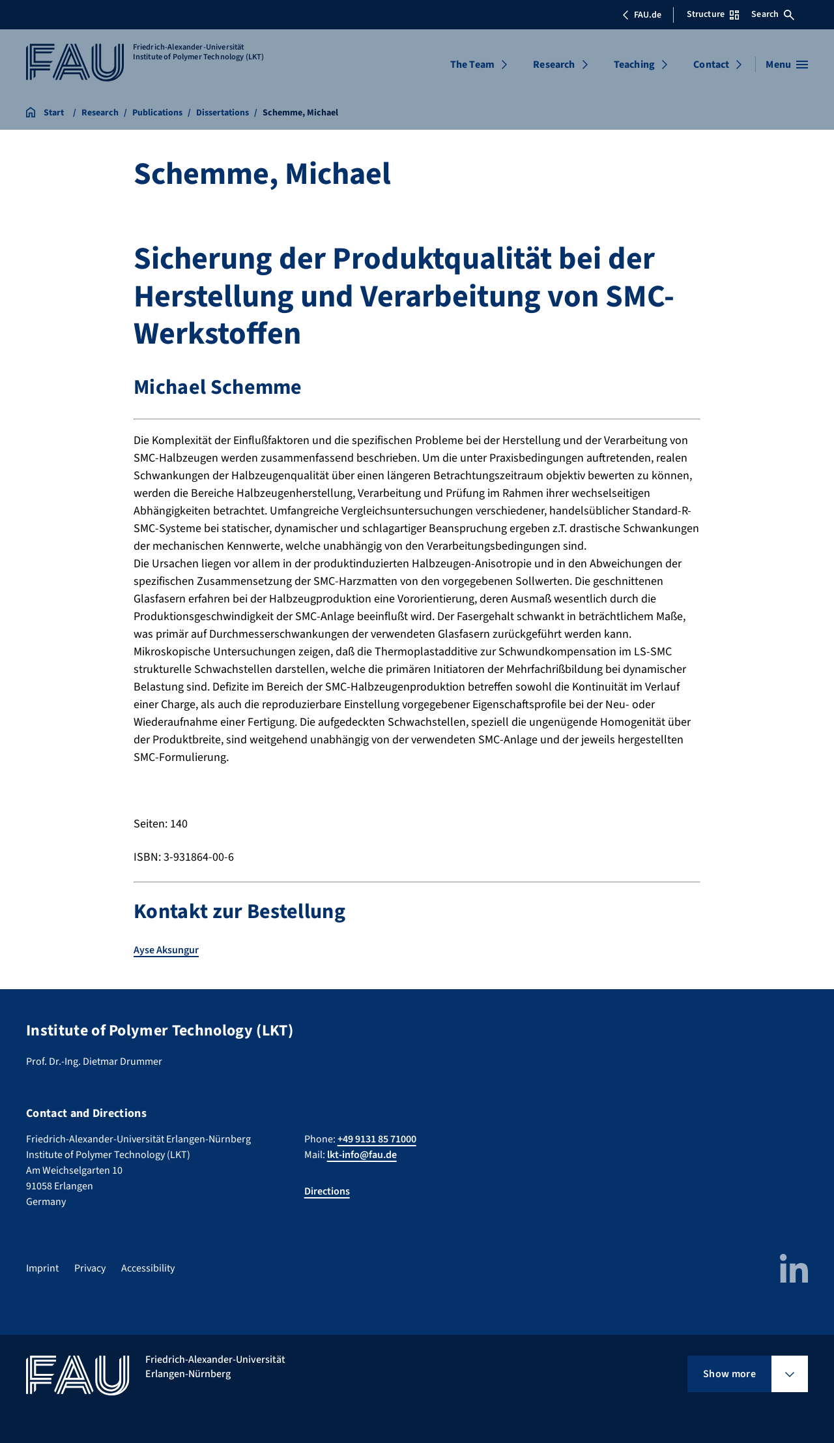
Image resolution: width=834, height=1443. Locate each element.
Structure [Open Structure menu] (713, 14)
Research (554, 64)
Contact (711, 64)
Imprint (42, 1268)
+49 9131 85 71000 (377, 1139)
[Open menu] (787, 64)
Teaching (634, 64)
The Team (472, 64)
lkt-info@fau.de (362, 1155)
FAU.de (642, 15)
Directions (327, 1191)
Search (772, 14)
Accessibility (148, 1268)
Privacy (90, 1268)
